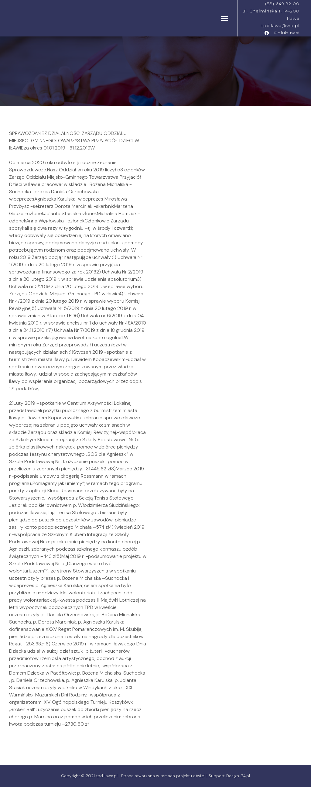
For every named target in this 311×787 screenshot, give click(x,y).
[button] (225, 18)
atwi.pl (199, 775)
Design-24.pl (238, 775)
